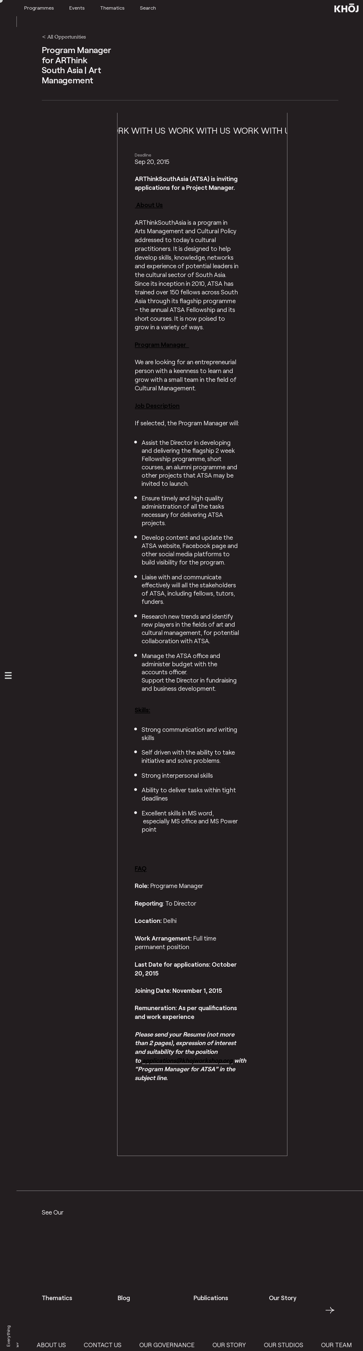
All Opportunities (66, 37)
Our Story (239, 1345)
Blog (20, 1345)
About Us (61, 1345)
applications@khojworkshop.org (187, 1060)
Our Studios (293, 1345)
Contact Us (112, 1345)
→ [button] (330, 1313)
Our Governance (176, 1345)
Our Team (346, 1345)
